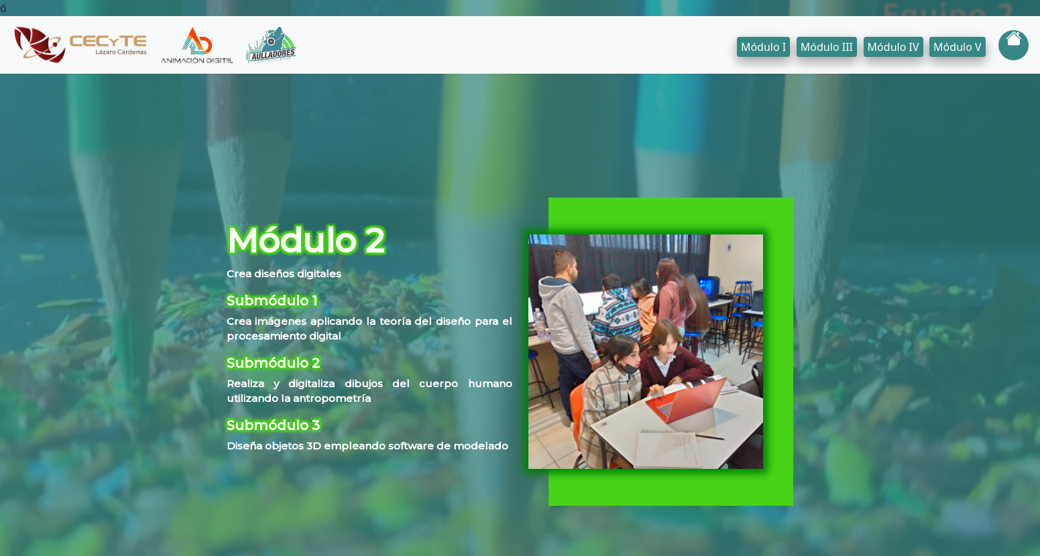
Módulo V (957, 47)
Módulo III (827, 47)
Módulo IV (893, 47)
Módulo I (763, 47)
